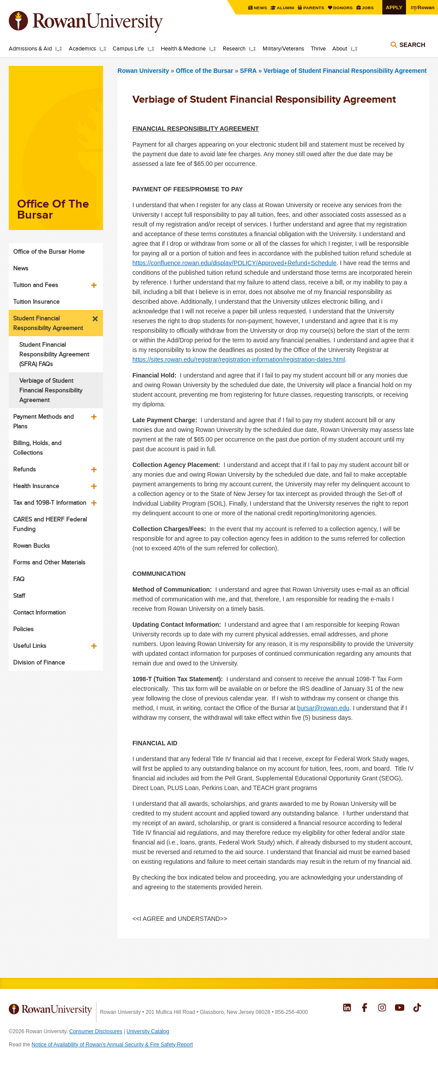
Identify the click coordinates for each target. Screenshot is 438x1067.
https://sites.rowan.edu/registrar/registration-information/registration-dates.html (238, 359)
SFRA (248, 70)
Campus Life (128, 48)
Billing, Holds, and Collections (37, 447)
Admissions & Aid (30, 48)
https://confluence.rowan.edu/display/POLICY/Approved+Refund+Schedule (234, 262)
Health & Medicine (183, 48)
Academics (82, 48)
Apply (394, 7)
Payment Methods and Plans (43, 421)
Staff (19, 595)
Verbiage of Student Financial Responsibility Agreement (345, 70)
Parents (314, 7)
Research (234, 48)
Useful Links (29, 645)
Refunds (24, 469)
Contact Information (39, 612)
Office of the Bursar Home (49, 251)
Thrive (318, 48)
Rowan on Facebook (364, 1008)
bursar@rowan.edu (323, 707)
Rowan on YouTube (399, 1008)
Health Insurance (36, 485)
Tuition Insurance (36, 301)
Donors (343, 7)
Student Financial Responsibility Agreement (48, 323)
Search (412, 44)
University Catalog (148, 1031)
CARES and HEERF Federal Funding (50, 524)
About (339, 48)
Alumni (285, 7)
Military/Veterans (283, 48)
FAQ (19, 579)
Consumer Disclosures (95, 1031)
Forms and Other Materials (49, 562)
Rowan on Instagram (382, 1008)
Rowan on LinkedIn (347, 1008)
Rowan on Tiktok (417, 1008)
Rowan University (99, 22)
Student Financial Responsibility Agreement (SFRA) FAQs (54, 354)
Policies (23, 629)
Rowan (422, 7)
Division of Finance (39, 662)
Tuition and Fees (35, 284)
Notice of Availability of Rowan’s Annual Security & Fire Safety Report (112, 1045)
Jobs (368, 7)
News (261, 7)
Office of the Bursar (205, 70)
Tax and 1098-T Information (49, 502)
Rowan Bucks (31, 545)
